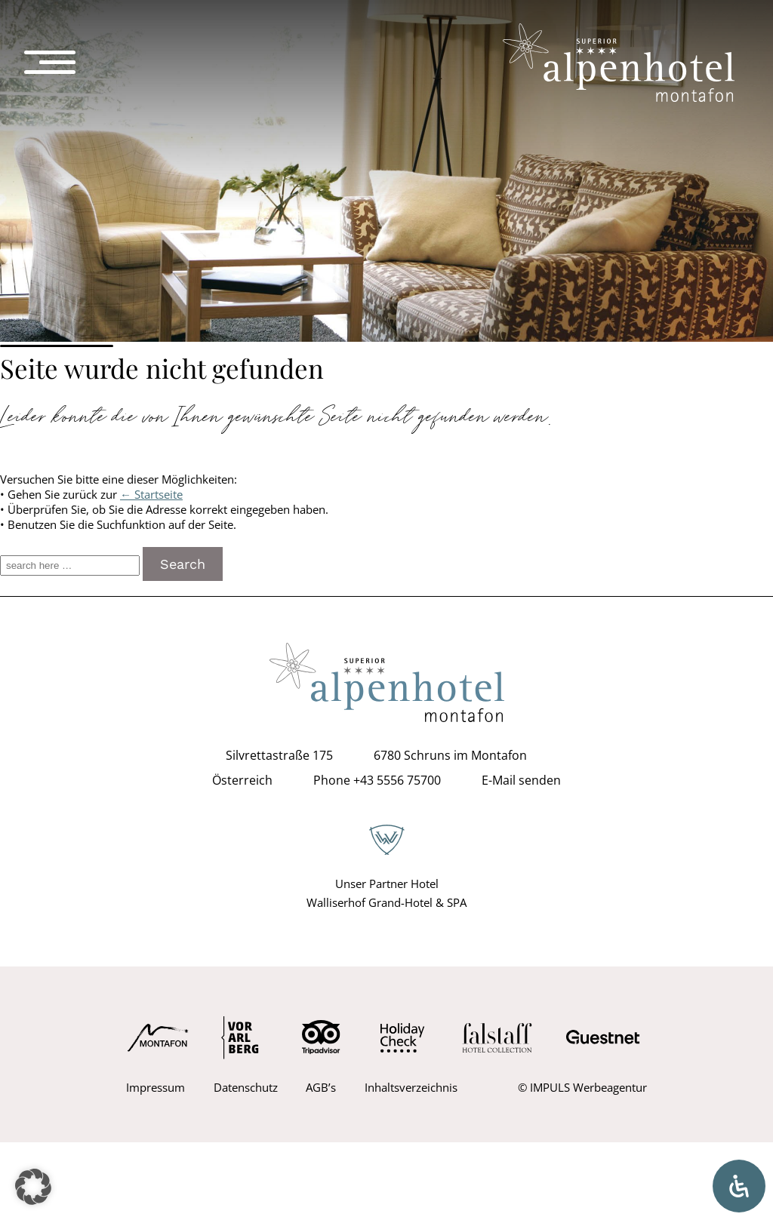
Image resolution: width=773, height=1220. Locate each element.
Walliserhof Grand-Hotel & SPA (386, 902)
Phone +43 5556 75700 (377, 780)
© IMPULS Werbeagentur (582, 1087)
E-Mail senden (521, 780)
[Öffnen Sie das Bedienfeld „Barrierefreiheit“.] (739, 1186)
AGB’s (321, 1087)
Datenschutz (246, 1087)
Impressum (155, 1087)
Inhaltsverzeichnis (411, 1087)
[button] (33, 1187)
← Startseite (151, 494)
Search (182, 564)
